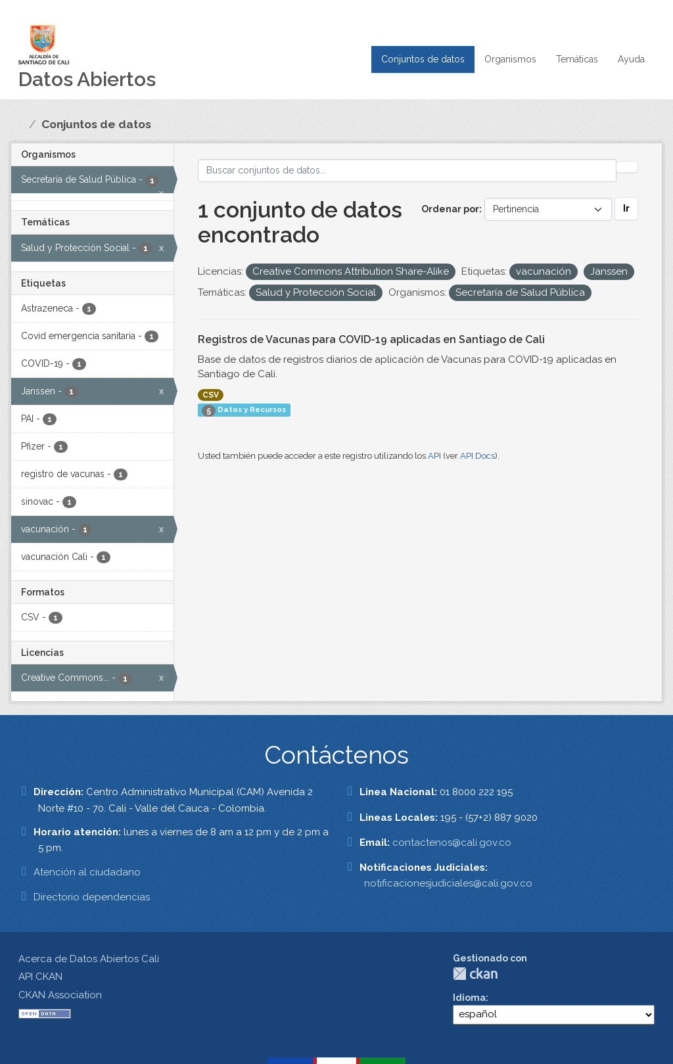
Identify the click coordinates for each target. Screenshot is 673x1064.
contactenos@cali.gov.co (451, 842)
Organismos (510, 59)
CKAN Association (60, 995)
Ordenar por (450, 209)
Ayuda (631, 59)
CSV (210, 395)
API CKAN (40, 977)
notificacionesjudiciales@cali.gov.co (448, 883)
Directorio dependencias (92, 897)
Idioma (469, 997)
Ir (626, 208)
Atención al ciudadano (87, 872)
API (434, 456)
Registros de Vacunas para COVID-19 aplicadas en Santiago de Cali (371, 339)
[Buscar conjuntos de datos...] (407, 170)
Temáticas (577, 59)
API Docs (477, 456)
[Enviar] (627, 167)
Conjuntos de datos (423, 59)
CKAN (475, 974)
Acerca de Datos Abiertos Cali (88, 959)
